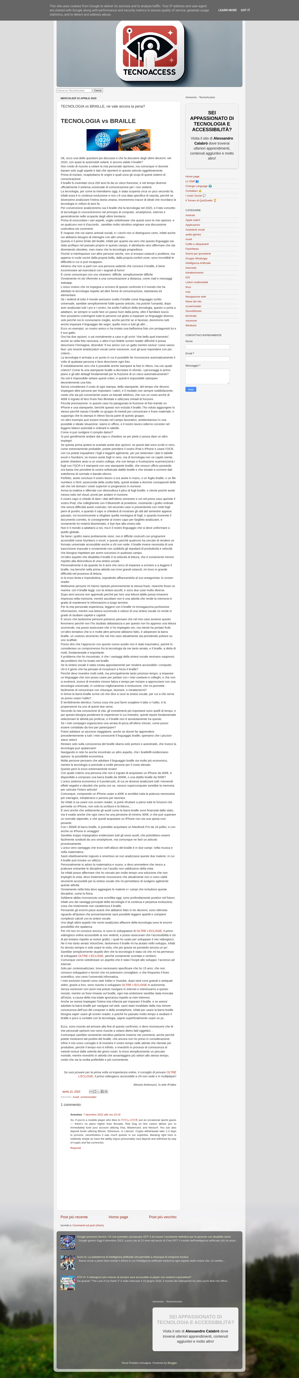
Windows (190, 325)
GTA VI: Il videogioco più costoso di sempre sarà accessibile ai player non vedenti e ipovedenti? (134, 1277)
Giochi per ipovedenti (198, 253)
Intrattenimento (194, 272)
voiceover (191, 320)
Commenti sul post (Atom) (88, 1225)
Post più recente (74, 1217)
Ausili (76, 1096)
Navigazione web (195, 296)
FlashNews (192, 248)
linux (188, 287)
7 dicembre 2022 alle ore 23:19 (102, 1114)
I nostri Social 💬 (195, 195)
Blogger (172, 1362)
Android (190, 215)
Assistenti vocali (195, 229)
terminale (191, 315)
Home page (118, 1217)
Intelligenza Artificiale (198, 263)
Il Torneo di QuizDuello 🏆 (201, 200)
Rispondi (75, 1147)
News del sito (193, 301)
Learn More (227, 10)
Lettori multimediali (196, 282)
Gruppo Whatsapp (196, 258)
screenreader (89, 1096)
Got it (245, 10)
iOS (187, 277)
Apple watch (192, 220)
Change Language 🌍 (198, 186)
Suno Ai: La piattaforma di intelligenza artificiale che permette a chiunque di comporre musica (132, 1256)
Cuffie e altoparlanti (197, 244)
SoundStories (193, 311)
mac (188, 291)
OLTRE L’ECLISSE (149, 931)
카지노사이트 (129, 1119)
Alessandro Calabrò (202, 1331)
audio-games (193, 234)
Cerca (98, 90)
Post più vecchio (162, 1217)
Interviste (190, 267)
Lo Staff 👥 (192, 181)
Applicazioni (192, 224)
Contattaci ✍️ (193, 190)
